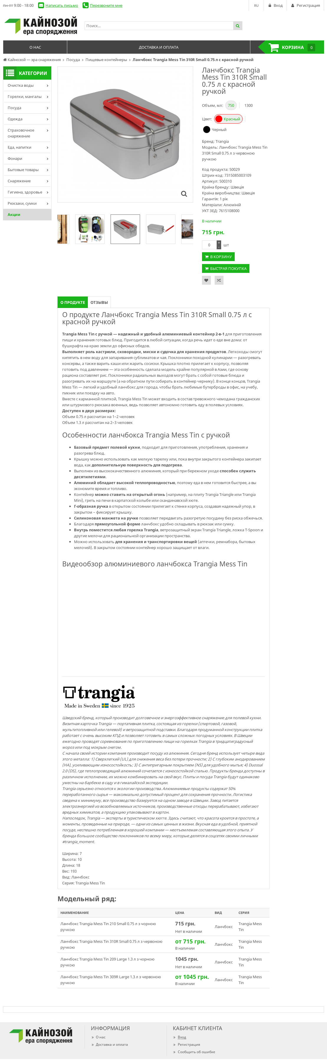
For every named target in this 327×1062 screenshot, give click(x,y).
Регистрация (186, 1044)
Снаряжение (19, 180)
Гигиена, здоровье (25, 192)
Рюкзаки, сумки (22, 203)
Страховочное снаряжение (21, 133)
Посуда (14, 107)
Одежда (15, 119)
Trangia (222, 141)
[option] (125, 229)
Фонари (15, 158)
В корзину (221, 256)
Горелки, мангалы (25, 96)
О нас (98, 1037)
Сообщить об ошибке (194, 1051)
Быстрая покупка (228, 268)
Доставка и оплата (109, 1044)
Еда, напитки (19, 147)
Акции (14, 214)
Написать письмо (61, 5)
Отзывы (99, 302)
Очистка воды (21, 85)
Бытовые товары (23, 169)
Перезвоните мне (106, 5)
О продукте (72, 302)
